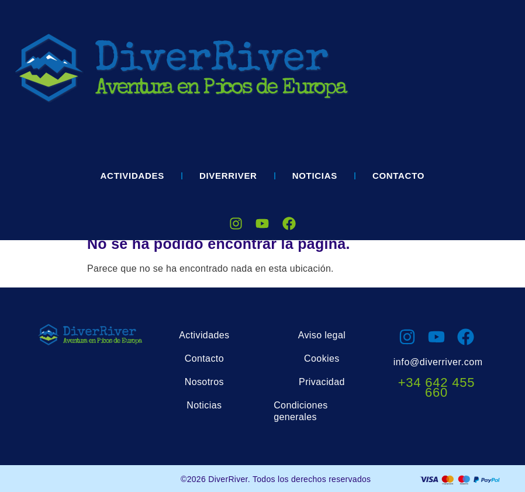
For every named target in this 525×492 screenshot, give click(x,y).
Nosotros (204, 382)
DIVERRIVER (228, 176)
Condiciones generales (300, 411)
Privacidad (322, 382)
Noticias (314, 176)
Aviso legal (322, 335)
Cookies (322, 358)
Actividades (132, 176)
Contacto (398, 176)
